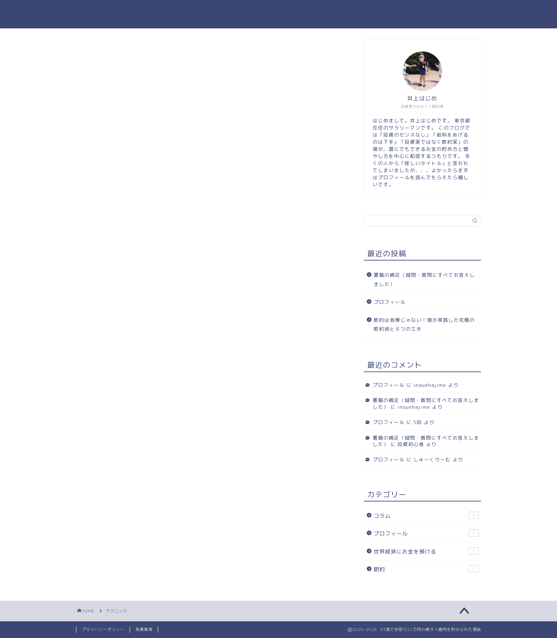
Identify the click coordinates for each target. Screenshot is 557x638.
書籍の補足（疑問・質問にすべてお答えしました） (424, 279)
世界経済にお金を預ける (426, 551)
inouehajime (429, 384)
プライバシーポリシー (103, 629)
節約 (426, 569)
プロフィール (390, 301)
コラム (426, 515)
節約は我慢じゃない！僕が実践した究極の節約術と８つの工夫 (424, 324)
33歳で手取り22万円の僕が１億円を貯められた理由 (278, 14)
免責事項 (143, 629)
